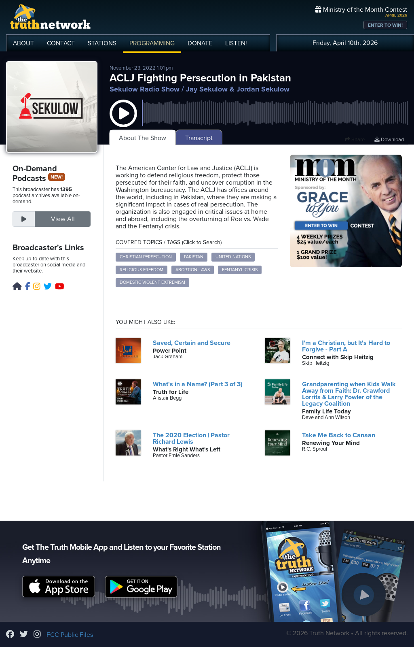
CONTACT (61, 43)
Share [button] (355, 139)
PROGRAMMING (152, 43)
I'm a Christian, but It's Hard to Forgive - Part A (346, 346)
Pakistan (193, 257)
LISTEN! (236, 43)
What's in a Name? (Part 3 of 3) (198, 384)
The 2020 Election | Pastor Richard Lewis (191, 438)
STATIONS (102, 43)
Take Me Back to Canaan (338, 435)
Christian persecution (146, 257)
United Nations (233, 257)
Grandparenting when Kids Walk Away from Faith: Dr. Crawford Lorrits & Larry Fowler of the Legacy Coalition (349, 394)
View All (63, 219)
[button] (123, 121)
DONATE (200, 43)
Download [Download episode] (389, 139)
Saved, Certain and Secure (191, 343)
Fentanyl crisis (240, 269)
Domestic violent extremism (152, 282)
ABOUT (23, 43)
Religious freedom (141, 269)
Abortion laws (192, 269)
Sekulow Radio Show (145, 89)
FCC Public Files (69, 635)
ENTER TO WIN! (385, 25)
